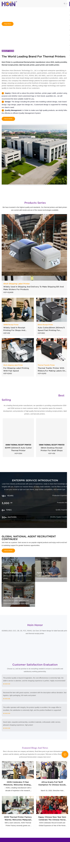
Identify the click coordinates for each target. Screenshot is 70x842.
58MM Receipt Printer (11, 325)
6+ (3, 510)
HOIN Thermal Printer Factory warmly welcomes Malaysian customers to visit (18, 821)
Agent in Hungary (45, 573)
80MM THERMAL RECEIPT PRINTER (18, 445)
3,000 (5, 503)
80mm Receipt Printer (45, 325)
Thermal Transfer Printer (46, 365)
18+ (4, 496)
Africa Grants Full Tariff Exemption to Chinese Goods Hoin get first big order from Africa (52, 784)
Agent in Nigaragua (12, 573)
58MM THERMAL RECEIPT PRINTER (51, 445)
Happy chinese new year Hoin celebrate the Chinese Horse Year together (52, 821)
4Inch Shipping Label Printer (16, 284)
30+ (4, 517)
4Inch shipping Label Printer (13, 365)
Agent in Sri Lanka (11, 597)
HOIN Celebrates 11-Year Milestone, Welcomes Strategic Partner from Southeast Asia (18, 784)
